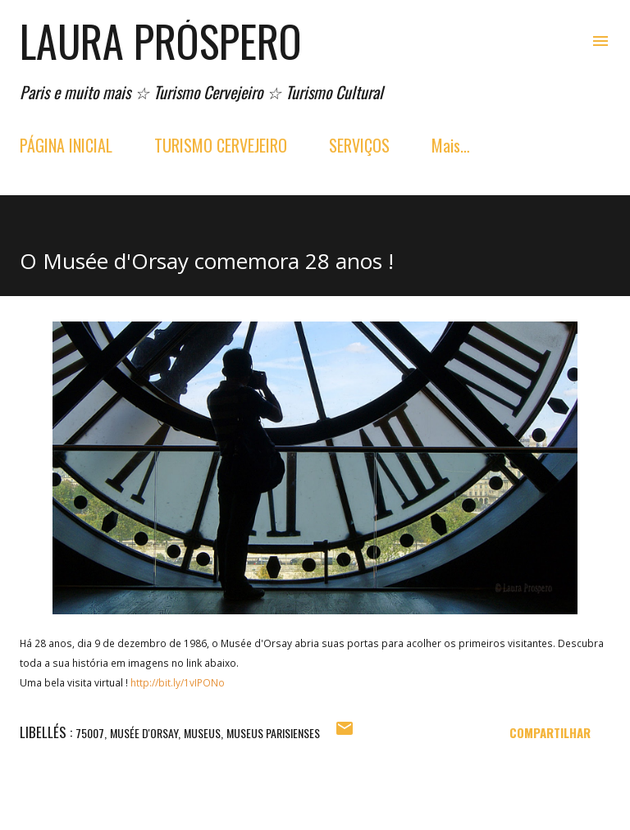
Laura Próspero (161, 40)
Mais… (450, 145)
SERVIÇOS (359, 145)
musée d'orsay (144, 732)
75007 (89, 732)
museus (202, 732)
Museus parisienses (273, 732)
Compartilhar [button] (550, 732)
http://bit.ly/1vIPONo (177, 682)
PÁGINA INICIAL (66, 145)
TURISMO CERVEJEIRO (220, 145)
